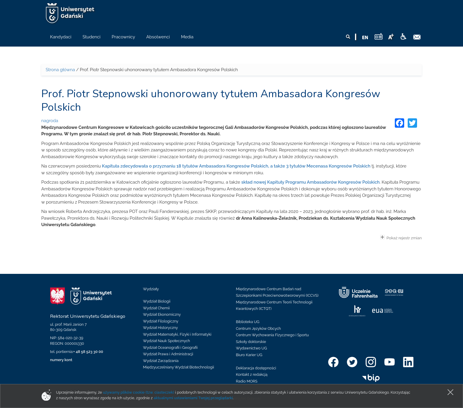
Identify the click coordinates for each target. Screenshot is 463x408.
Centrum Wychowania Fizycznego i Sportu (272, 335)
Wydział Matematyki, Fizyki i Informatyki (177, 334)
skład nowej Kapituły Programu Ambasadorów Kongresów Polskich (310, 182)
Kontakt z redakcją (251, 374)
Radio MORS (247, 381)
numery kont (61, 360)
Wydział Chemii (156, 308)
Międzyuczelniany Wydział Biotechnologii (178, 367)
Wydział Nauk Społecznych (166, 341)
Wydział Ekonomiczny (162, 314)
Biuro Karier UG (249, 355)
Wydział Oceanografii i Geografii (170, 347)
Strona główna (60, 69)
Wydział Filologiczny (161, 321)
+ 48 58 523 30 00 (88, 351)
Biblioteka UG (247, 322)
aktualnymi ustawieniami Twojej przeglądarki (193, 398)
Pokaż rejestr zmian (401, 237)
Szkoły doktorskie (251, 341)
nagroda (49, 120)
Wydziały (151, 289)
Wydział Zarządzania (161, 361)
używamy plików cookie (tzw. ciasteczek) (138, 392)
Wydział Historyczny (160, 327)
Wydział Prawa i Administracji (168, 354)
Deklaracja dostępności (256, 368)
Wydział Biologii (157, 301)
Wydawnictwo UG (251, 348)
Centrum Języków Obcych (258, 328)
